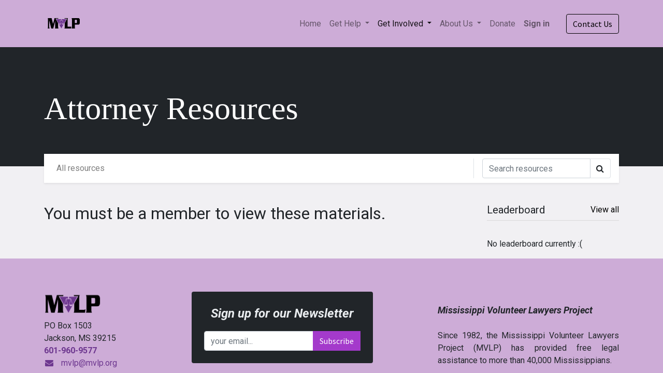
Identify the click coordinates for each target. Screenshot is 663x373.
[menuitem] (310, 23)
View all (604, 209)
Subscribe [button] (337, 341)
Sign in (537, 23)
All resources (80, 168)
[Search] (536, 168)
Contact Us (592, 24)
